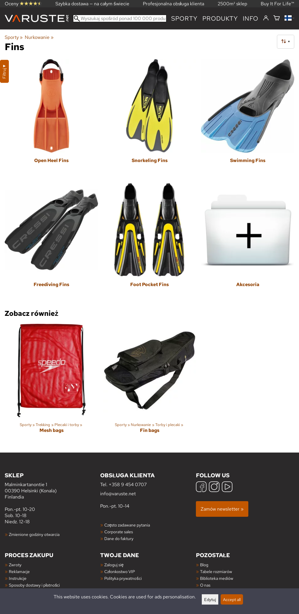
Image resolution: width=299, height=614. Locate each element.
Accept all (232, 599)
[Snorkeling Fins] (149, 119)
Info (250, 18)
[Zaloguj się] (266, 18)
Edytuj (210, 599)
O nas (205, 585)
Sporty (184, 18)
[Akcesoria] (247, 243)
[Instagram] (214, 487)
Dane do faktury (118, 538)
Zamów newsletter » (222, 509)
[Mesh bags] (51, 383)
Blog (204, 564)
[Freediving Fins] (51, 243)
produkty (220, 18)
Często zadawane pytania (127, 525)
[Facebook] (201, 487)
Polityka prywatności (122, 578)
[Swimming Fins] (247, 119)
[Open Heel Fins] (51, 119)
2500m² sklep (232, 4)
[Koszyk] (276, 18)
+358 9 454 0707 (128, 484)
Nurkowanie (39, 37)
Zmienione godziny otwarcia (34, 534)
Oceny (23, 4)
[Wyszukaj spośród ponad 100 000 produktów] (119, 18)
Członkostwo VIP (119, 571)
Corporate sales (118, 531)
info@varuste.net (118, 494)
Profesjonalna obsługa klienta (173, 4)
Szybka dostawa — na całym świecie (92, 4)
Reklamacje (19, 571)
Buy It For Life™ (277, 4)
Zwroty (15, 564)
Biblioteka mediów (216, 578)
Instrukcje (18, 578)
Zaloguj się (113, 564)
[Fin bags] (149, 383)
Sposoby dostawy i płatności (34, 585)
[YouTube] (227, 487)
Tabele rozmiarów (216, 571)
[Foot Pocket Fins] (149, 243)
